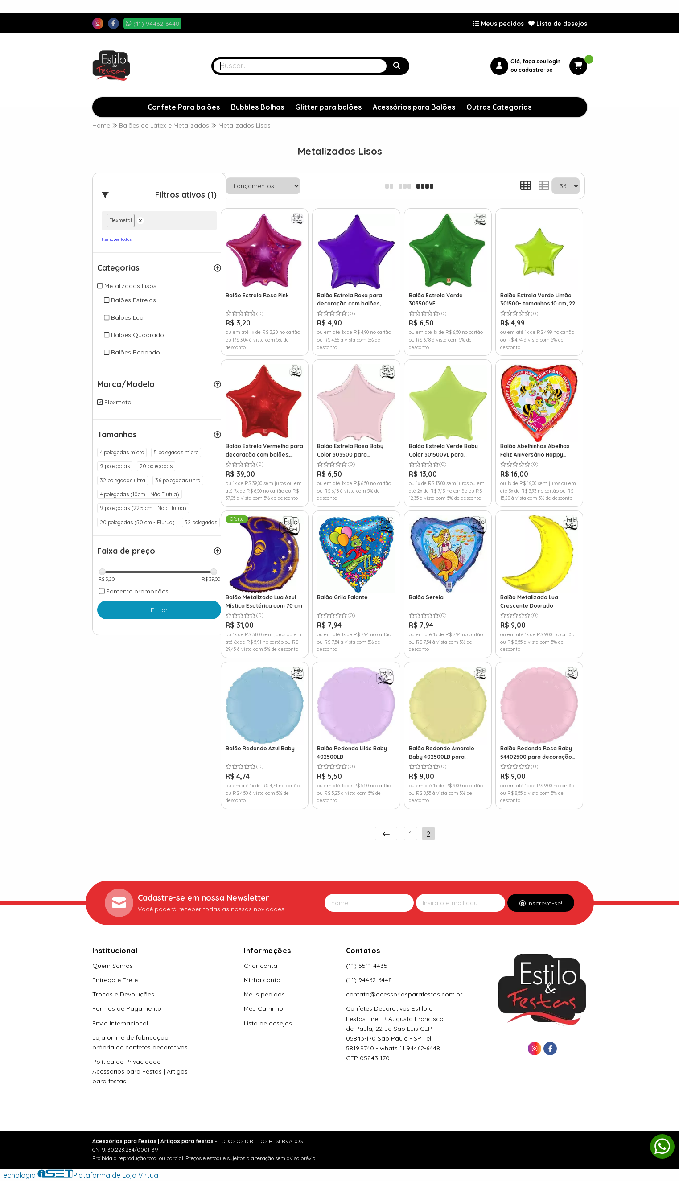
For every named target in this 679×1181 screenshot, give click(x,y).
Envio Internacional (120, 1023)
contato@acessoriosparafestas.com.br (404, 994)
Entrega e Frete (115, 980)
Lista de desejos (557, 24)
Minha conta (262, 980)
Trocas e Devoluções (123, 994)
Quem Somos (112, 966)
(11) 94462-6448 (369, 980)
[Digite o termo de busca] (300, 66)
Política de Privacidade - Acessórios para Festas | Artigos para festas (140, 1071)
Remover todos (117, 239)
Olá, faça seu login (535, 61)
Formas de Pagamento (126, 1008)
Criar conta (260, 966)
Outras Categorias (498, 107)
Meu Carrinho (263, 1008)
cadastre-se (536, 69)
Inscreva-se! (540, 903)
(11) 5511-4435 (366, 966)
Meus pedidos (498, 24)
